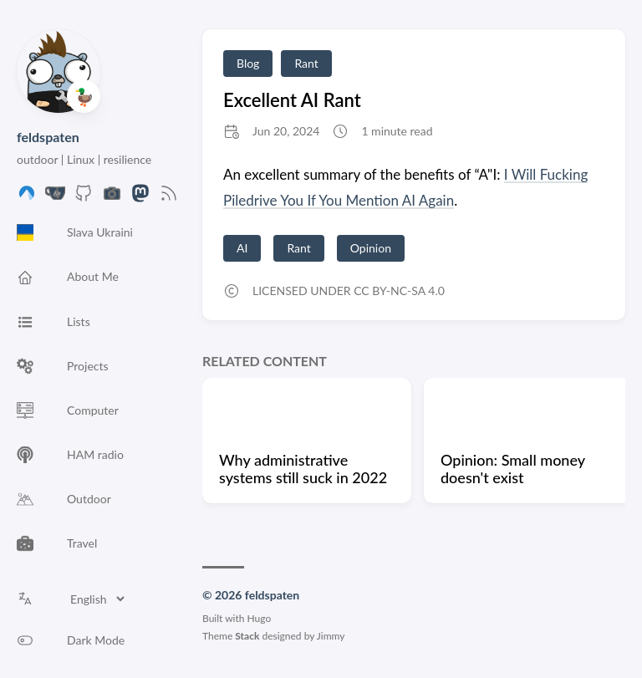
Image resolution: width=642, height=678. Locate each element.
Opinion (370, 248)
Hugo (259, 618)
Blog (248, 63)
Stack (247, 636)
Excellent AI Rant (292, 100)
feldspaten (48, 137)
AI (242, 248)
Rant (306, 63)
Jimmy (331, 636)
